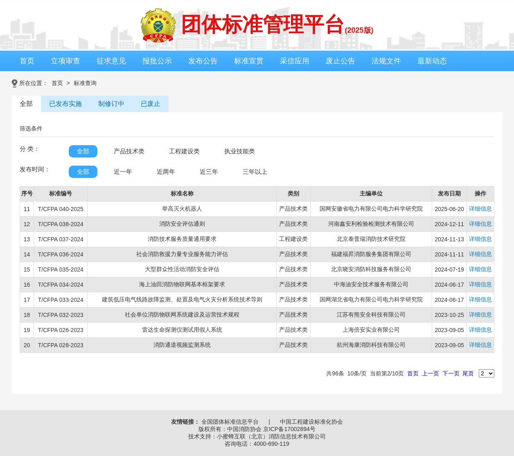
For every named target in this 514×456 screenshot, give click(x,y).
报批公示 (157, 61)
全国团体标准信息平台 (230, 421)
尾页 (468, 373)
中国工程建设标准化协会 (311, 421)
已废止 (150, 103)
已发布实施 (65, 103)
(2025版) (359, 30)
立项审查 (65, 61)
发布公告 (203, 61)
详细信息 (480, 208)
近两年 (166, 171)
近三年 (209, 171)
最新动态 (432, 61)
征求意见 (111, 61)
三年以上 (255, 171)
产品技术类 (129, 151)
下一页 (451, 373)
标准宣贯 (249, 61)
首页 (27, 61)
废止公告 (340, 61)
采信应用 (294, 61)
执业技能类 (239, 151)
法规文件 (386, 61)
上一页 (430, 373)
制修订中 (111, 103)
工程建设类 (184, 151)
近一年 (123, 171)
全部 (26, 103)
